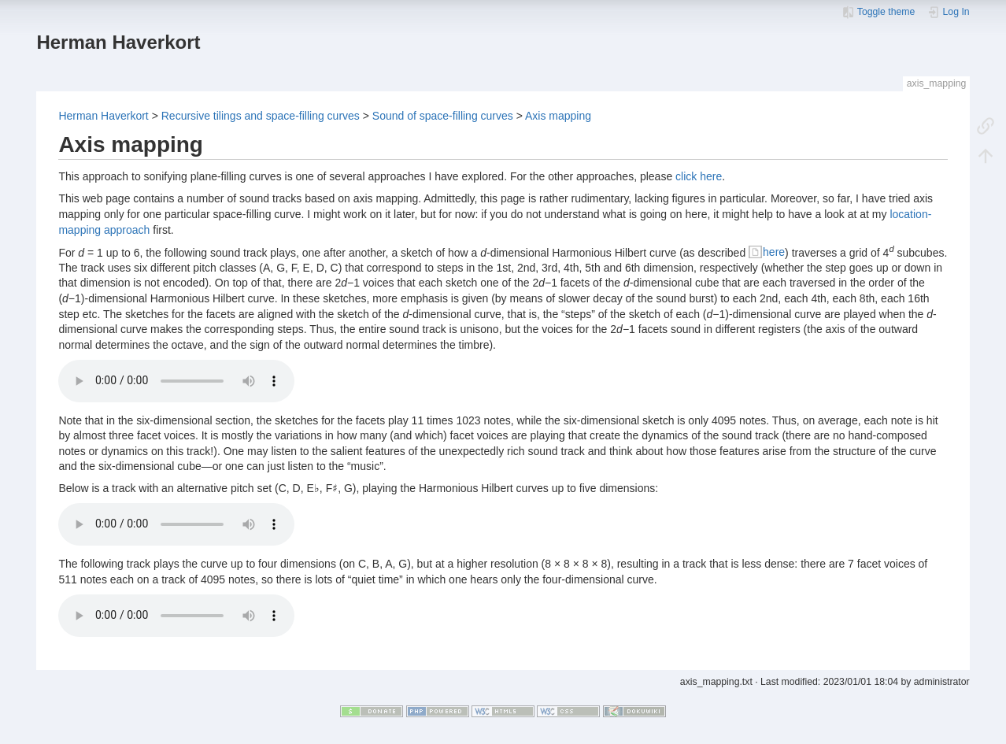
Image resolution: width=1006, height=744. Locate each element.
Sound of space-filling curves (442, 115)
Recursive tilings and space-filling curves (260, 115)
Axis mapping (558, 115)
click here (698, 176)
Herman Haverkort (103, 115)
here (774, 252)
